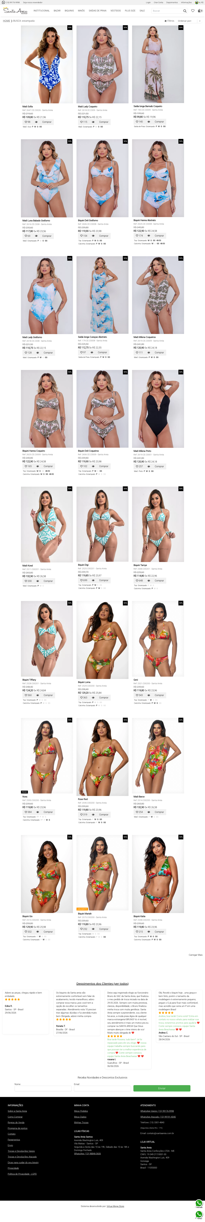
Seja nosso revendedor (32, 2)
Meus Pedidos (81, 1111)
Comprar (46, 122)
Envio (10, 1145)
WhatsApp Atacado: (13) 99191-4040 (158, 1117)
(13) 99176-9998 (11, 2)
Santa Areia (47, 110)
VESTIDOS (116, 10)
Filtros (169, 20)
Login (148, 2)
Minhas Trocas (81, 1122)
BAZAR (57, 10)
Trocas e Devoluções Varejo (21, 1151)
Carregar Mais (196, 955)
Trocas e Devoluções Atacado (22, 1156)
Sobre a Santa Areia (17, 1111)
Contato (11, 1134)
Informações (186, 2)
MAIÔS (81, 10)
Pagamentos (14, 1139)
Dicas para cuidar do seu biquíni (23, 1162)
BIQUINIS (69, 10)
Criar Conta (158, 2)
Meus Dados (80, 1117)
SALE (142, 10)
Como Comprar (15, 1117)
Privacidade (13, 1168)
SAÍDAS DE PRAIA (97, 10)
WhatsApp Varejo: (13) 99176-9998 (157, 1111)
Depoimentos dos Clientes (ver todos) (102, 984)
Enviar (161, 1088)
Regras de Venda (16, 1122)
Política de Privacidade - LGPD (22, 1174)
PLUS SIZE (130, 10)
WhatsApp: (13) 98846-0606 (87, 1153)
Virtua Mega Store (115, 1206)
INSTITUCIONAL (42, 10)
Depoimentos (172, 2)
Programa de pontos (17, 1128)
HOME (6, 20)
